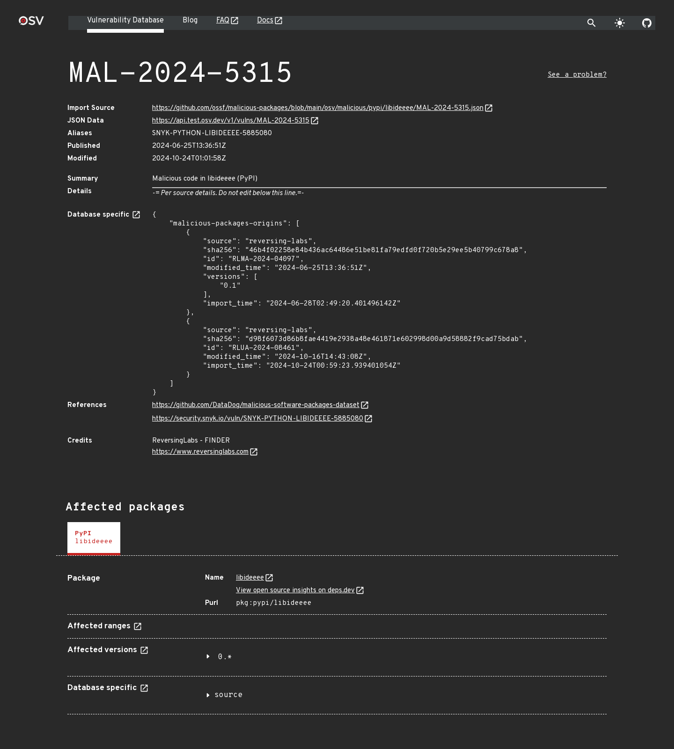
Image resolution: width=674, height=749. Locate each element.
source (228, 695)
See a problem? (577, 75)
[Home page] (31, 24)
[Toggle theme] (619, 23)
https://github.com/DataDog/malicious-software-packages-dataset (255, 405)
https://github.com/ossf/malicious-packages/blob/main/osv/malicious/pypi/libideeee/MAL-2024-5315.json (318, 108)
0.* (225, 657)
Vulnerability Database (125, 20)
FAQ (222, 20)
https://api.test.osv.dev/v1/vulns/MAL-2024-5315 (230, 120)
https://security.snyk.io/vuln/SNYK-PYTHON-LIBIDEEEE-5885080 (257, 418)
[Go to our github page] (647, 23)
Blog (190, 20)
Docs (265, 20)
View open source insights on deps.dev (295, 590)
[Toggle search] (591, 23)
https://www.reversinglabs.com (200, 452)
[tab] (93, 538)
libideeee (250, 578)
